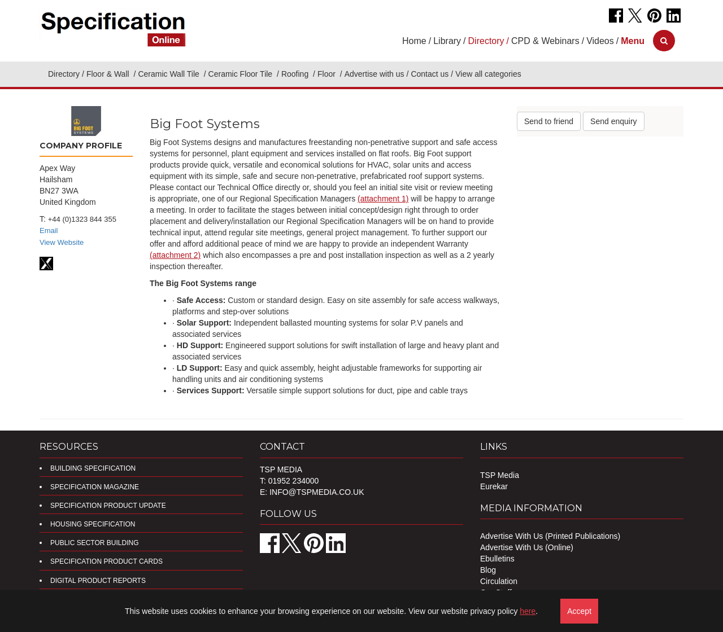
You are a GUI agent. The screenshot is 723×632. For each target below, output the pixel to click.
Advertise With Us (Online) (526, 547)
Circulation (498, 581)
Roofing (296, 73)
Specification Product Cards (106, 561)
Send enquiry (613, 121)
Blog (488, 569)
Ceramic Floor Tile (241, 73)
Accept (579, 611)
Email (49, 230)
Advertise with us (374, 73)
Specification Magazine (94, 487)
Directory (64, 73)
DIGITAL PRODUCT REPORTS (98, 581)
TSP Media (499, 475)
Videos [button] (600, 41)
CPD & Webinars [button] (545, 41)
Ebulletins (497, 558)
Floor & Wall (109, 73)
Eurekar (494, 486)
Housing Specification (92, 524)
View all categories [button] (488, 73)
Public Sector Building (94, 543)
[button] (632, 41)
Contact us (429, 73)
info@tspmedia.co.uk (316, 492)
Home (414, 41)
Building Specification (93, 468)
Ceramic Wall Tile (169, 73)
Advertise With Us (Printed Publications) (550, 536)
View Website (62, 242)
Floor (327, 73)
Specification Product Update (108, 506)
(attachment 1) (383, 198)
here (527, 611)
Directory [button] (486, 41)
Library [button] (447, 41)
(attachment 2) (175, 255)
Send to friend (548, 121)
